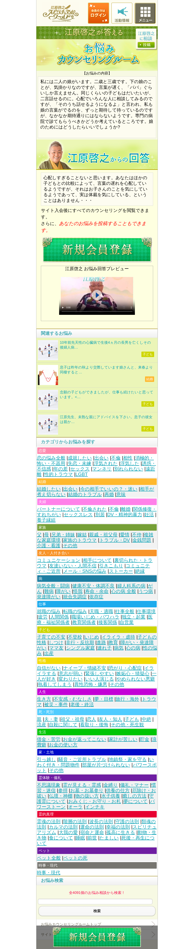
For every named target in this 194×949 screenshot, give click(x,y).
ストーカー (121, 571)
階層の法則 (75, 821)
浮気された (106, 463)
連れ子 (104, 648)
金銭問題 (141, 540)
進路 (101, 642)
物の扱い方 (87, 796)
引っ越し (46, 759)
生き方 (44, 699)
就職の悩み (49, 611)
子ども (132, 719)
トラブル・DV (114, 540)
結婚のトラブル (85, 494)
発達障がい (49, 596)
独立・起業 (133, 616)
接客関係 (107, 622)
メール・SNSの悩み (84, 571)
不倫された (95, 509)
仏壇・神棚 (60, 796)
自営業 (127, 622)
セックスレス (78, 514)
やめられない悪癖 (135, 679)
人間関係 (59, 616)
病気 (119, 648)
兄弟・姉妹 (63, 534)
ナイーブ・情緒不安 (84, 668)
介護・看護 (48, 545)
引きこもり (111, 565)
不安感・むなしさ (73, 699)
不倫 (115, 458)
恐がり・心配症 (125, 668)
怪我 (77, 591)
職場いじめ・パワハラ (95, 616)
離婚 (125, 509)
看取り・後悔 (94, 724)
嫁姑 (82, 534)
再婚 (109, 494)
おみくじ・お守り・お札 (94, 801)
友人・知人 (110, 719)
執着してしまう (55, 684)
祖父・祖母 (72, 719)
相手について (97, 560)
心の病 (133, 648)
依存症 (96, 596)
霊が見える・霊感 (82, 785)
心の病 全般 (123, 591)
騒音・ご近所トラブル (82, 759)
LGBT (81, 474)
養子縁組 (46, 520)
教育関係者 (84, 622)
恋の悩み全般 (51, 458)
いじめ (92, 637)
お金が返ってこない (84, 739)
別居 (100, 514)
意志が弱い (71, 673)
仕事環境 (146, 611)
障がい (63, 591)
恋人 (91, 719)
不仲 (136, 534)
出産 (49, 653)
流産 (41, 724)
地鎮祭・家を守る (128, 759)
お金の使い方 (63, 744)
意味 (121, 494)
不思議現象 (48, 785)
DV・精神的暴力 (124, 514)
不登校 (75, 637)
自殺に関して (63, 724)
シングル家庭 (80, 648)
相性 (127, 458)
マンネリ (102, 468)
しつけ (56, 642)
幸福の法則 (118, 827)
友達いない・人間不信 (73, 565)
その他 (70, 545)
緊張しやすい (99, 673)
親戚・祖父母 (103, 534)
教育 (113, 642)
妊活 (149, 514)
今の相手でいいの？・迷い (108, 489)
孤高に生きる (120, 832)
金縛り (111, 785)
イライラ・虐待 (118, 637)
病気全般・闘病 (53, 585)
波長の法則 (101, 821)
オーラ (75, 806)
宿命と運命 (92, 832)
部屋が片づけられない (106, 765)
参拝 (63, 790)
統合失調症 (75, 596)
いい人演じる (99, 679)
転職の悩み (75, 611)
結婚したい (49, 489)
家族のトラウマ (80, 540)
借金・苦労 (48, 739)
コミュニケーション (58, 560)
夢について (136, 801)
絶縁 (140, 571)
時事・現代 (48, 872)
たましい (109, 837)
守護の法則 (127, 821)
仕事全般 (124, 611)
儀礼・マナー (134, 785)
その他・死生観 (127, 724)
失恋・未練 (79, 463)
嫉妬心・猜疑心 (132, 673)
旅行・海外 (127, 699)
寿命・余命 (97, 591)
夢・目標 (103, 699)
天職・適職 (101, 611)
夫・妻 (51, 719)
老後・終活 (82, 704)
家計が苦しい (123, 739)
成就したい (80, 458)
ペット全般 (49, 858)
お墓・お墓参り (87, 790)
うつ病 (146, 591)
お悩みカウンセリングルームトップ (71, 924)
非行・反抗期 (80, 642)
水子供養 (110, 796)
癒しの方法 (134, 796)
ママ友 (56, 648)
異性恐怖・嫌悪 (90, 684)
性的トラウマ (58, 474)
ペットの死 (75, 858)
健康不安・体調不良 (93, 585)
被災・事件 (56, 704)
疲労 (42, 616)
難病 (49, 591)
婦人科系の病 (131, 585)
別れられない (128, 468)
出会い (101, 458)
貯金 (144, 739)
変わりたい (71, 679)
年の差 (61, 468)
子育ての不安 (51, 637)
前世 (92, 837)
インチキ (95, 806)
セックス (80, 468)
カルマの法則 (63, 827)
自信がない (49, 668)
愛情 (124, 534)
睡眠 (80, 837)
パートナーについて (58, 509)
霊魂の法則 (48, 821)
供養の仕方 (118, 790)
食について (61, 837)
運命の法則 (92, 827)
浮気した (129, 463)
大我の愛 (68, 832)
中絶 (146, 719)
